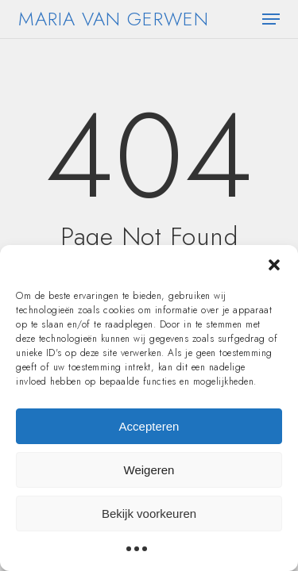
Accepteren (149, 426)
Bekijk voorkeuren (149, 513)
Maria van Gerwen (113, 19)
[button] (274, 265)
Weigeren (149, 470)
